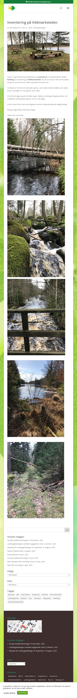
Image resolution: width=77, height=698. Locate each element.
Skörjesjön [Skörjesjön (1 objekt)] (37, 598)
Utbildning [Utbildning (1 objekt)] (56, 598)
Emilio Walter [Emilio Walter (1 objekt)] (25, 595)
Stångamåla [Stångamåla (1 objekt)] (47, 598)
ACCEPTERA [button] (22, 693)
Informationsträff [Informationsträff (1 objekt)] (55, 595)
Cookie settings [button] (9, 693)
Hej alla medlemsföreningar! (17, 540)
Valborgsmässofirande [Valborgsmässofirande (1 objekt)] (15, 602)
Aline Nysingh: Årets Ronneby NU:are (21, 561)
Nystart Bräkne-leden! (15, 551)
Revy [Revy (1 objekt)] (30, 598)
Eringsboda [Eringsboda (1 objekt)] (36, 595)
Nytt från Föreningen (15, 565)
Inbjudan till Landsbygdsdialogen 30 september (24, 547)
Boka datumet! (12, 554)
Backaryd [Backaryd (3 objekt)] (11, 595)
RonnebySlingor (40, 28)
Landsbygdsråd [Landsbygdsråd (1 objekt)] (13, 598)
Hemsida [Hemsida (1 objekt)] (45, 595)
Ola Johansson (14, 28)
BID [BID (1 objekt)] (18, 595)
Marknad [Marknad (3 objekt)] (24, 598)
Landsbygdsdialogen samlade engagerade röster (25, 544)
